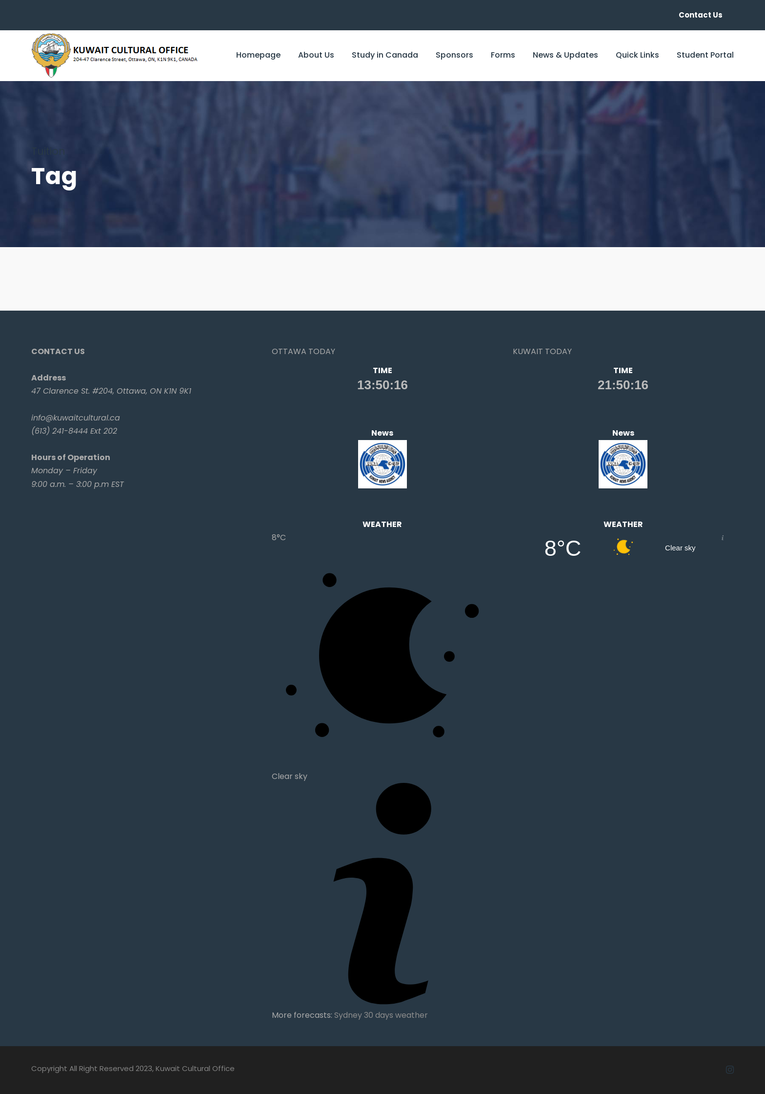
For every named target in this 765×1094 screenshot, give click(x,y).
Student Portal (705, 55)
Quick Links (637, 55)
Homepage (258, 55)
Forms (503, 55)
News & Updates (565, 55)
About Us (316, 55)
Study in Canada (385, 55)
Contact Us (701, 15)
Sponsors (454, 55)
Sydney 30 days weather (381, 1015)
